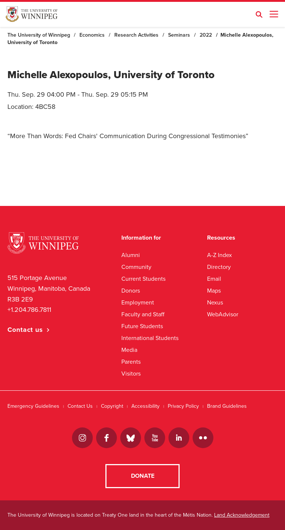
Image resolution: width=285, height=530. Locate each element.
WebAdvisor (222, 314)
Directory (219, 266)
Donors (130, 290)
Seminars (179, 35)
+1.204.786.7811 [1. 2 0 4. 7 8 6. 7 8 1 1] (29, 310)
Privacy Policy (183, 406)
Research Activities (136, 35)
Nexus (215, 302)
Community (136, 266)
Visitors (131, 373)
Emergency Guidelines (33, 406)
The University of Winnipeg (38, 35)
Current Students (143, 278)
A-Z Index (219, 255)
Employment (137, 302)
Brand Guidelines (227, 406)
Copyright (112, 406)
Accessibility (145, 406)
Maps (214, 290)
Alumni (130, 255)
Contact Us (80, 406)
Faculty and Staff (142, 314)
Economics (92, 35)
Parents (131, 361)
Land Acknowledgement (241, 515)
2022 (206, 35)
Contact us (25, 330)
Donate (142, 476)
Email (214, 278)
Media (129, 349)
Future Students (142, 326)
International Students (149, 337)
